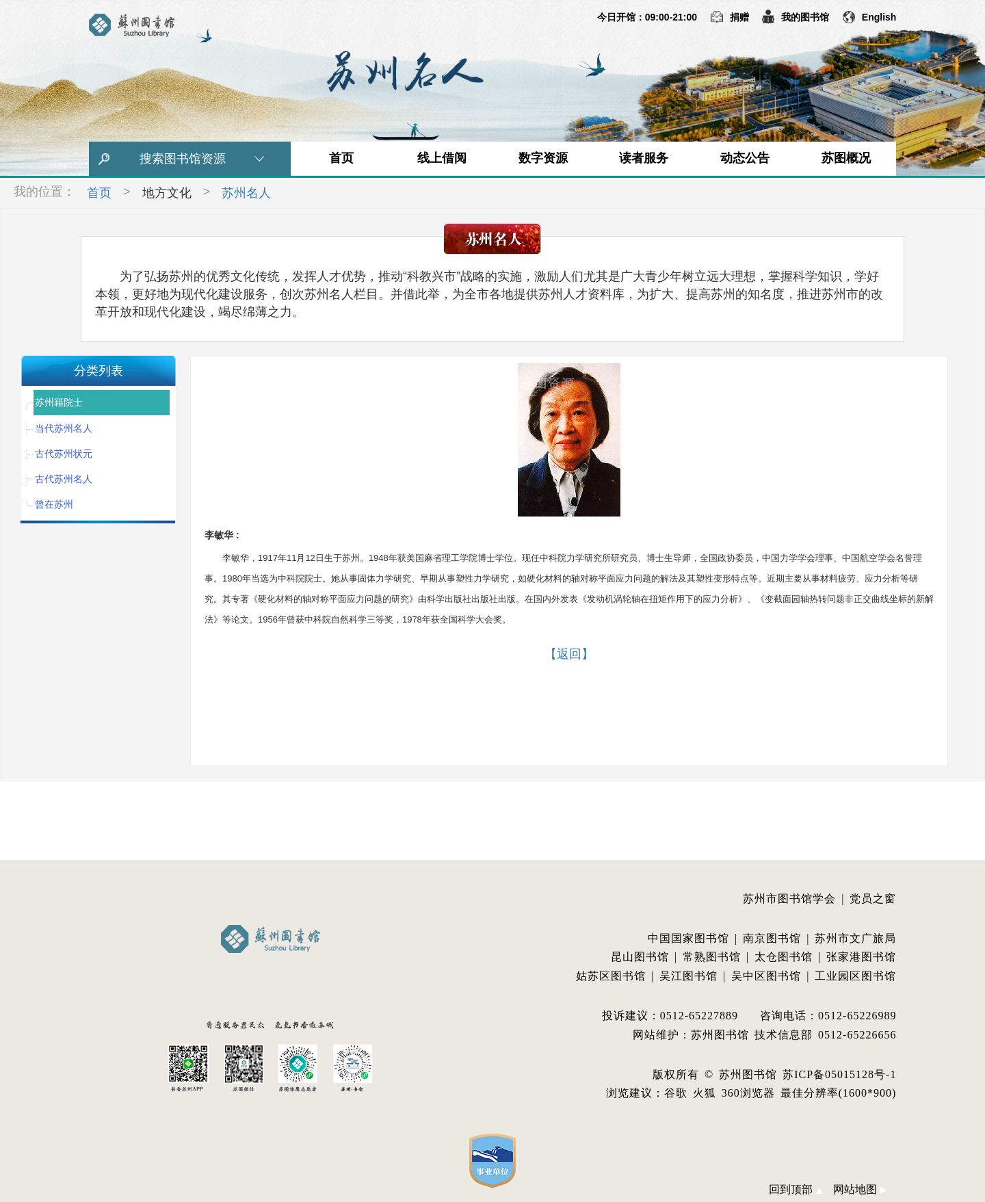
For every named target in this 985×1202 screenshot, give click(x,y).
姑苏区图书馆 (611, 976)
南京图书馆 (772, 938)
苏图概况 (846, 158)
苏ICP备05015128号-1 (839, 1074)
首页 (341, 158)
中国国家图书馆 (688, 938)
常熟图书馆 (712, 957)
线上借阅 (442, 158)
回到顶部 (795, 1189)
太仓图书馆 (783, 957)
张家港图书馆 (861, 957)
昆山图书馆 (640, 957)
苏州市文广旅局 (855, 938)
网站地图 (859, 1189)
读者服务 (643, 158)
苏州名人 (246, 193)
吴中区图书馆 (766, 976)
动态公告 (745, 158)
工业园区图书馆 (855, 976)
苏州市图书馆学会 (789, 898)
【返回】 (569, 654)
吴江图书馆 (688, 976)
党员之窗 (873, 898)
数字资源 (543, 158)
